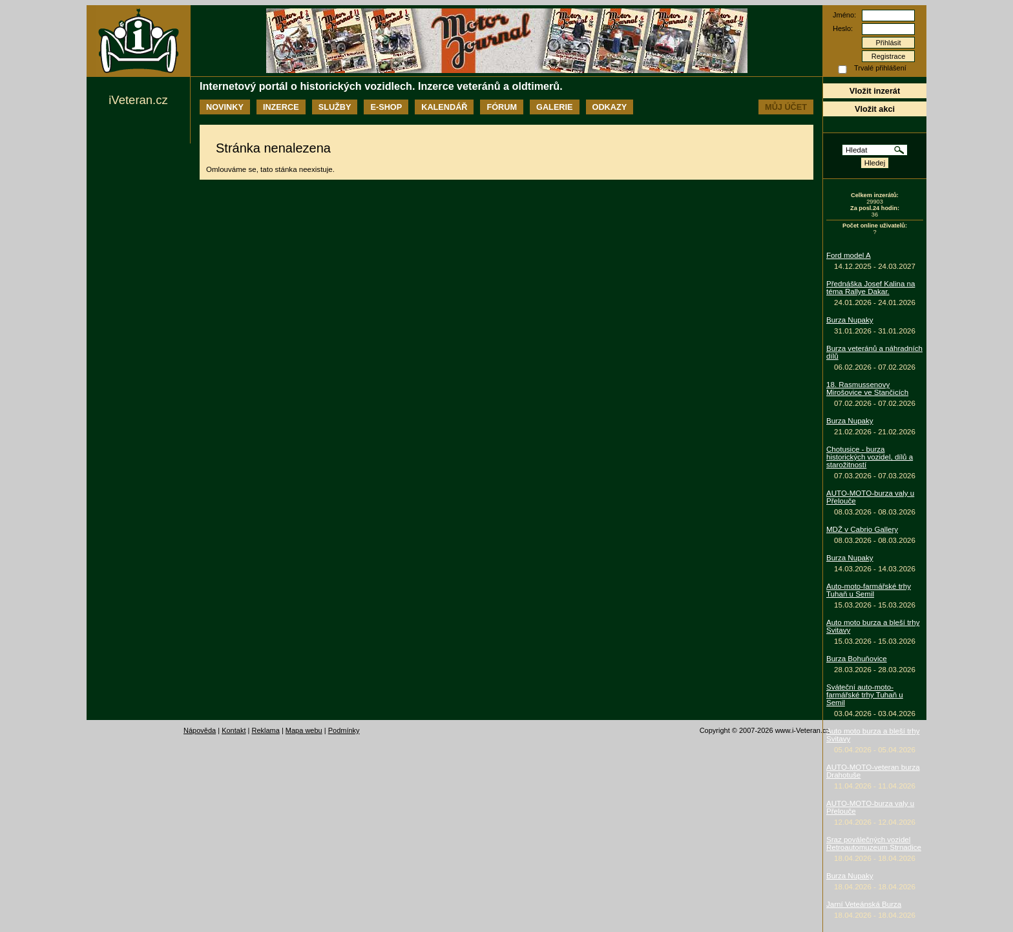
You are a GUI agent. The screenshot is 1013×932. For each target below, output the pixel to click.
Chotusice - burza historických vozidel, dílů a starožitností (869, 457)
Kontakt (233, 730)
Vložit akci (875, 109)
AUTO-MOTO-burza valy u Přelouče (870, 497)
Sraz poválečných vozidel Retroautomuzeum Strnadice (873, 843)
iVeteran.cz (138, 100)
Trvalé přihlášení (880, 68)
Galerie (554, 107)
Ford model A (848, 255)
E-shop (386, 107)
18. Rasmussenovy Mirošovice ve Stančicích (867, 388)
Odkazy (609, 107)
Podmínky (344, 730)
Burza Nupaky (849, 320)
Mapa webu (304, 730)
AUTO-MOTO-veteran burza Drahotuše (873, 771)
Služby (335, 107)
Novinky (225, 107)
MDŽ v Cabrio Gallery (862, 529)
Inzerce (281, 107)
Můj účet (786, 107)
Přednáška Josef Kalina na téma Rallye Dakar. (870, 287)
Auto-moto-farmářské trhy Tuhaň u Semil (868, 590)
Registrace (889, 56)
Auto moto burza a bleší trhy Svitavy (872, 626)
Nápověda (199, 730)
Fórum (501, 107)
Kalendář (444, 107)
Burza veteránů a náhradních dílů (874, 352)
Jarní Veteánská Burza (863, 904)
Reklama (265, 730)
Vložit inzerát (875, 91)
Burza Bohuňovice (856, 658)
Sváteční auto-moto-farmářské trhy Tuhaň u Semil (864, 694)
